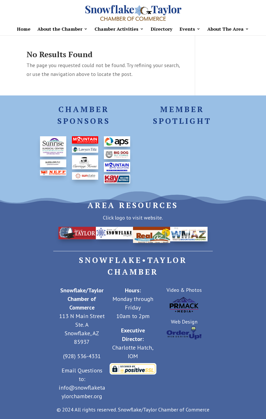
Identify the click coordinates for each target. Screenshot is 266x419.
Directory (161, 29)
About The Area (225, 29)
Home (23, 29)
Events (187, 29)
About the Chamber (59, 29)
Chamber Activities (116, 29)
